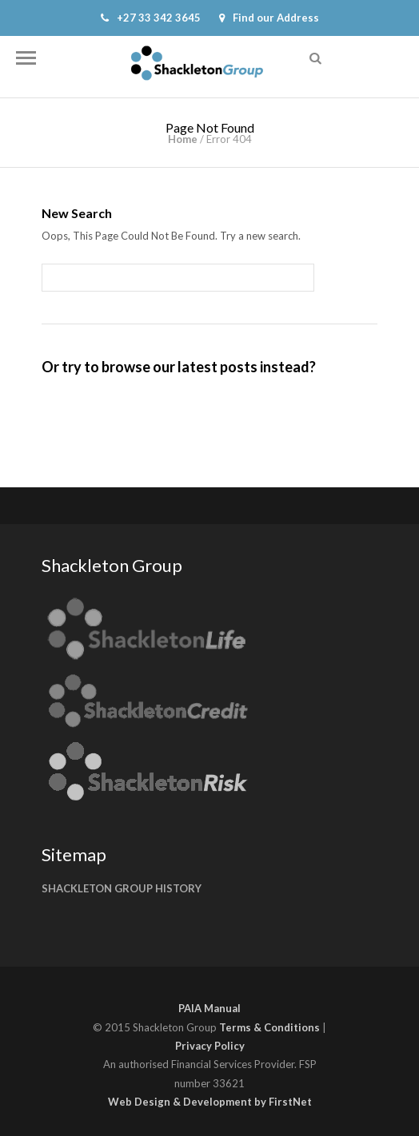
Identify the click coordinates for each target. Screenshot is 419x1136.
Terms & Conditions (269, 1027)
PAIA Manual (209, 1008)
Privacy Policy (210, 1045)
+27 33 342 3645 (151, 17)
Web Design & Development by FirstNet (210, 1101)
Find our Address (269, 17)
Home (183, 139)
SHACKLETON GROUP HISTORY (122, 888)
